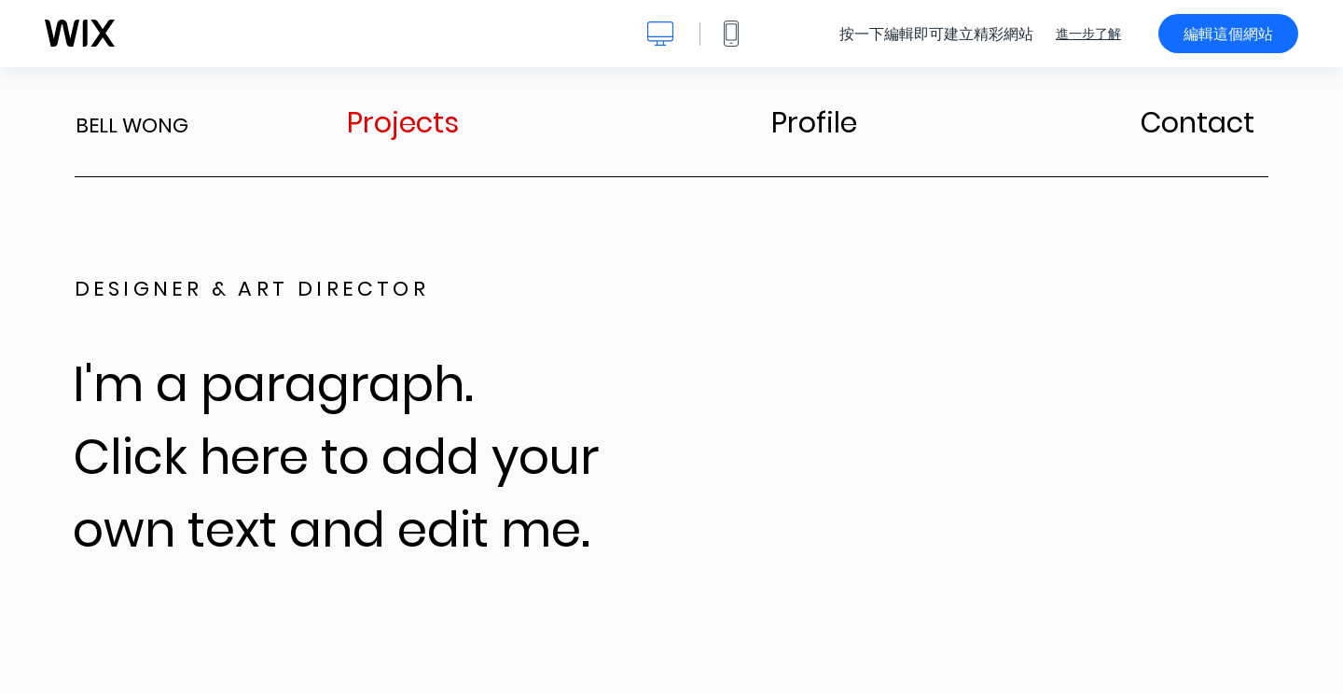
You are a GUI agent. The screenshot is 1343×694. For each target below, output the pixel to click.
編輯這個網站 (1228, 33)
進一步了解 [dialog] (1088, 33)
